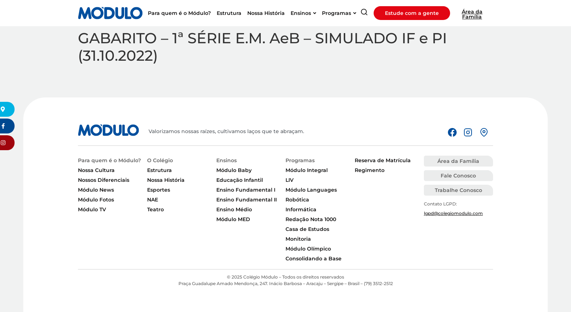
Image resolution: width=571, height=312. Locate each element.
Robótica (297, 199)
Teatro (155, 209)
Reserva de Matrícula (383, 160)
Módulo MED (233, 219)
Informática (301, 209)
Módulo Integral (307, 170)
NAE (152, 199)
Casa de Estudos (307, 229)
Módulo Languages (311, 190)
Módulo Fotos (96, 199)
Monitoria (298, 239)
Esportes (158, 190)
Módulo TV (92, 209)
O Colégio (160, 160)
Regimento (370, 170)
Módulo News (96, 190)
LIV (290, 180)
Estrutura (159, 170)
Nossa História (166, 180)
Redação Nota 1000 (311, 219)
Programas (300, 160)
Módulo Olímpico (308, 248)
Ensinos (226, 160)
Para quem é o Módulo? (109, 160)
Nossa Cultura (96, 170)
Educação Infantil (239, 180)
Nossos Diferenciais (103, 180)
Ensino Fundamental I (245, 190)
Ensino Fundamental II (246, 199)
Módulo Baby (234, 170)
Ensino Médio (234, 209)
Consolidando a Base (314, 258)
